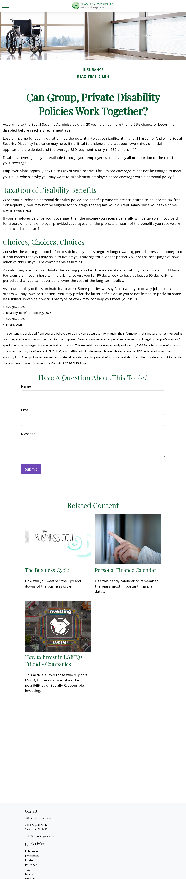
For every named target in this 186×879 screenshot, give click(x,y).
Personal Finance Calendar (125, 569)
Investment (32, 855)
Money (29, 874)
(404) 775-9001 (43, 818)
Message (28, 434)
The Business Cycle (47, 569)
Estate (29, 860)
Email (25, 410)
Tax (27, 869)
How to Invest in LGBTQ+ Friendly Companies (54, 660)
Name (26, 386)
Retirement (32, 851)
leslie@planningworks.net (40, 836)
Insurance (31, 865)
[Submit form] (31, 469)
